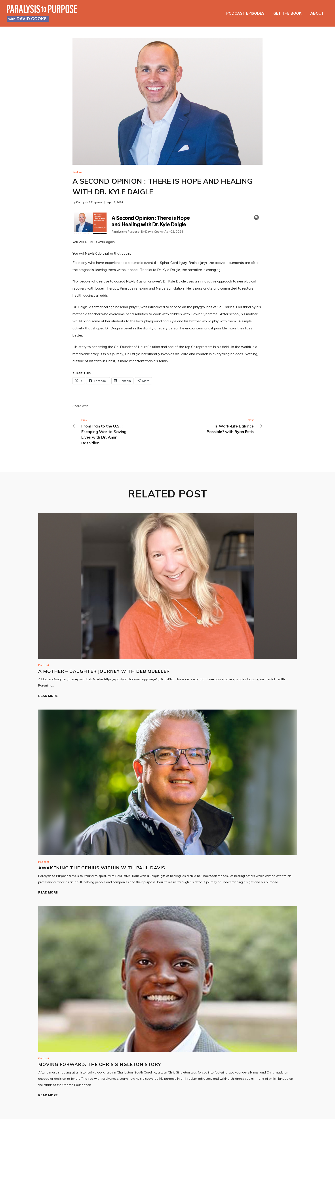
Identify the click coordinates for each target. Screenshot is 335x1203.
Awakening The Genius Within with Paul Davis (101, 867)
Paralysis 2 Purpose (89, 202)
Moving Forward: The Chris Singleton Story (99, 1064)
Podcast (77, 172)
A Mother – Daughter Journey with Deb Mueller (104, 671)
